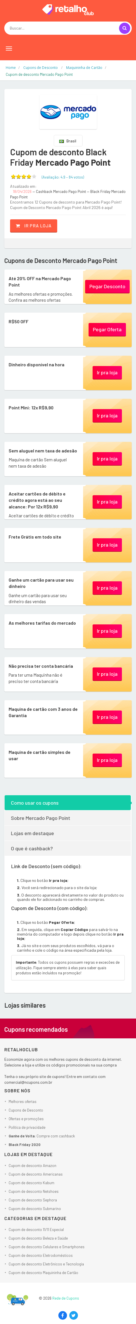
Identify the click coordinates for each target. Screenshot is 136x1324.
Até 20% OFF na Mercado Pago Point (40, 281)
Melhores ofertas (23, 1101)
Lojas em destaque (32, 833)
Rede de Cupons (65, 1298)
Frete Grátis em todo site (35, 536)
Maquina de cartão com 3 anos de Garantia (43, 712)
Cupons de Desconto (26, 1110)
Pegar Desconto (107, 286)
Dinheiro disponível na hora (36, 364)
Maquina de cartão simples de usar (39, 755)
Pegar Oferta (107, 329)
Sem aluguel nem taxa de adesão (43, 450)
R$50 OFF (18, 321)
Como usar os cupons (35, 803)
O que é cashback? (32, 848)
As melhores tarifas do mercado (42, 623)
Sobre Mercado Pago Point (40, 818)
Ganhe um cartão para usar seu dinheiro (41, 583)
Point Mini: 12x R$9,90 (31, 407)
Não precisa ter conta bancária (41, 666)
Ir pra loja (33, 225)
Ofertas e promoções (26, 1118)
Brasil (67, 140)
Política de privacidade (27, 1127)
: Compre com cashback (42, 1136)
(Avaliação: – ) (63, 177)
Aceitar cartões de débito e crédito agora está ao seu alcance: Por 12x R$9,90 (37, 500)
